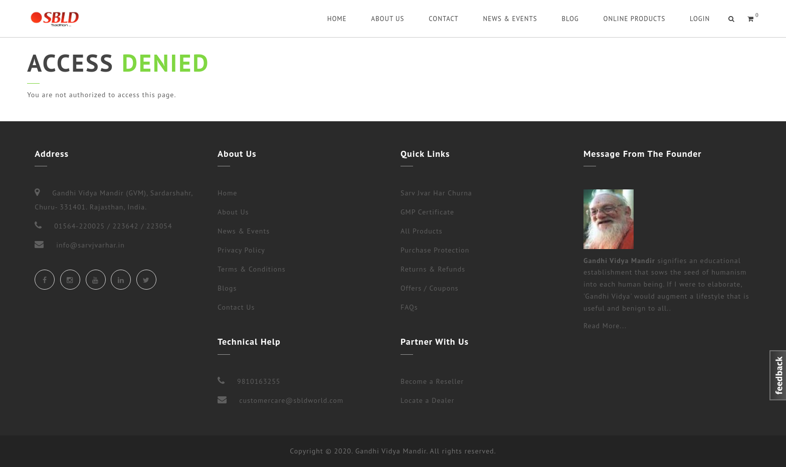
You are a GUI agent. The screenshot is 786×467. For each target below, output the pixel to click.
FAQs (409, 307)
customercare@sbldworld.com (291, 400)
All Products (422, 231)
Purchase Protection (435, 250)
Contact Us (236, 307)
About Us (387, 19)
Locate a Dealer (427, 400)
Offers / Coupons (430, 288)
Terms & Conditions (252, 269)
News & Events (510, 19)
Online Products (634, 19)
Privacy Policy (241, 250)
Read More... (605, 325)
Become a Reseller (432, 381)
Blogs (227, 288)
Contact (444, 19)
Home (337, 19)
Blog (569, 19)
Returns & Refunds (433, 269)
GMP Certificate (427, 211)
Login (700, 19)
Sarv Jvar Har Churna (436, 192)
